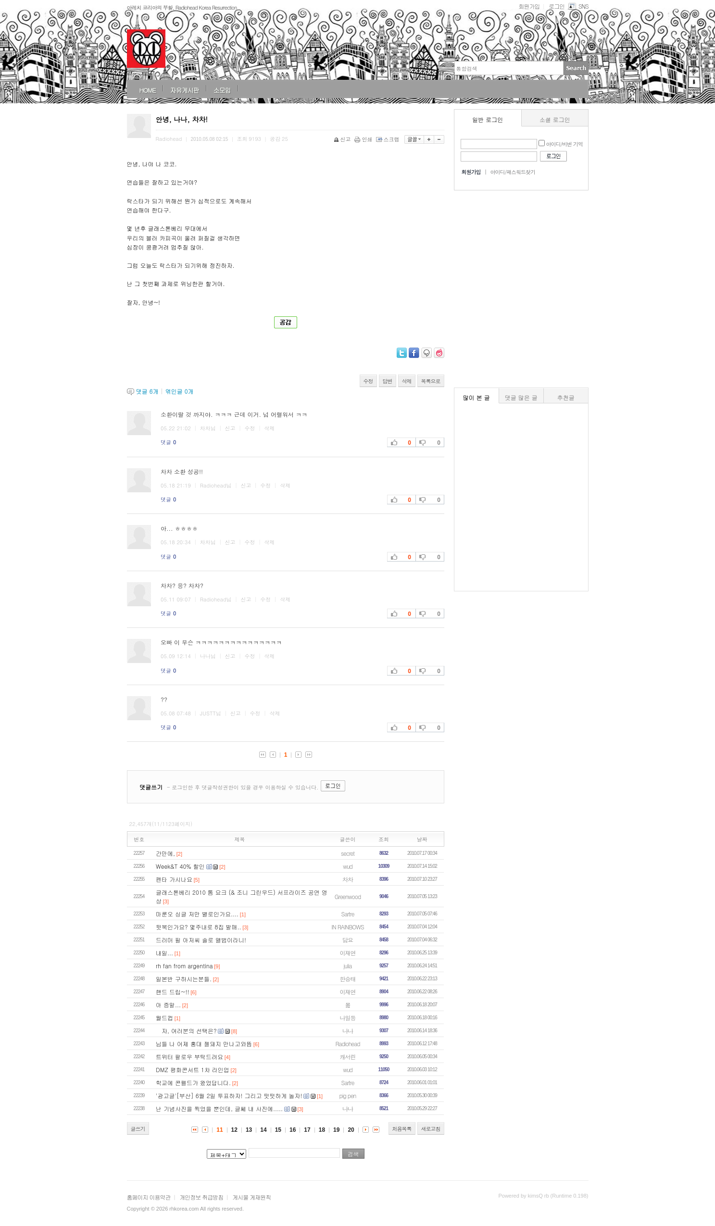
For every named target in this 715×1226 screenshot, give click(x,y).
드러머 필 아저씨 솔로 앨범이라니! (201, 940)
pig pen (347, 1095)
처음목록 (402, 1128)
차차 (347, 879)
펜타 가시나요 (174, 879)
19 (336, 1129)
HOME (147, 90)
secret (347, 853)
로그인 (556, 6)
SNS (578, 6)
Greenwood (348, 896)
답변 (387, 381)
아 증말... (168, 1005)
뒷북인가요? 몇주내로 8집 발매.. (198, 927)
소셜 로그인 (554, 119)
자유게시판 (184, 90)
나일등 (348, 1017)
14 (263, 1129)
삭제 (407, 381)
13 (249, 1129)
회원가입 (528, 6)
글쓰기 (138, 1128)
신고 (343, 139)
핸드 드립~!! (172, 992)
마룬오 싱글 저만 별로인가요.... (197, 914)
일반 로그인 (487, 119)
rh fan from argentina (184, 966)
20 (351, 1129)
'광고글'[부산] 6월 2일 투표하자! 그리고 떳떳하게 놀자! (229, 1095)
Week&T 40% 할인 (180, 866)
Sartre (347, 914)
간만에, (165, 853)
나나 (347, 1030)
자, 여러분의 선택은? (186, 1030)
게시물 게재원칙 (251, 1197)
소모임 (222, 90)
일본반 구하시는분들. (184, 979)
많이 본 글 (476, 397)
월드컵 (164, 1017)
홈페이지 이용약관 (149, 1197)
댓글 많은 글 (521, 397)
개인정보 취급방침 (201, 1197)
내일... (164, 953)
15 (278, 1129)
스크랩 (388, 139)
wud (347, 866)
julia (348, 966)
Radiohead (348, 1043)
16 (292, 1129)
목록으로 (430, 381)
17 (307, 1129)
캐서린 (348, 1056)
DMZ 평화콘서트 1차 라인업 (192, 1069)
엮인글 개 (179, 391)
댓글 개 (147, 391)
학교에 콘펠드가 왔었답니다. (193, 1082)
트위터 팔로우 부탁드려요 (189, 1056)
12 (234, 1129)
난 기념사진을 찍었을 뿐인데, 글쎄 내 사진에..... (219, 1108)
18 (322, 1129)
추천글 (566, 397)
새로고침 (430, 1128)
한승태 (348, 979)
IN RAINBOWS (347, 927)
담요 (347, 940)
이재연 (348, 953)
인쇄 (364, 139)
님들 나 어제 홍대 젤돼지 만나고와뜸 (204, 1043)
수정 (368, 381)
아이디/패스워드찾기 (512, 171)
